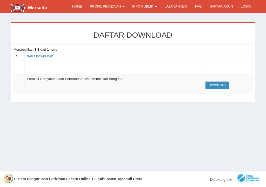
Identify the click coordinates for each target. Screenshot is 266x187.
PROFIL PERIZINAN (107, 6)
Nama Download (40, 56)
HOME (77, 6)
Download (217, 85)
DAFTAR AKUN (221, 6)
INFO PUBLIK (144, 6)
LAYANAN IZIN (176, 6)
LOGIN (246, 6)
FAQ (198, 6)
